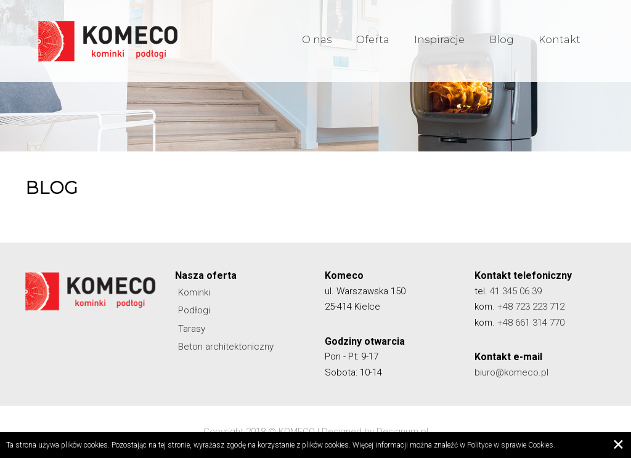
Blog (501, 42)
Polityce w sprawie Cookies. (511, 445)
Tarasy (191, 328)
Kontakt (559, 42)
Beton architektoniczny (226, 346)
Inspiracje (439, 42)
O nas (317, 42)
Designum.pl (402, 431)
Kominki (194, 292)
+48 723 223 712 (530, 306)
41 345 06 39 (516, 291)
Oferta (372, 42)
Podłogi (194, 310)
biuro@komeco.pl (511, 372)
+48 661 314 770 (530, 322)
